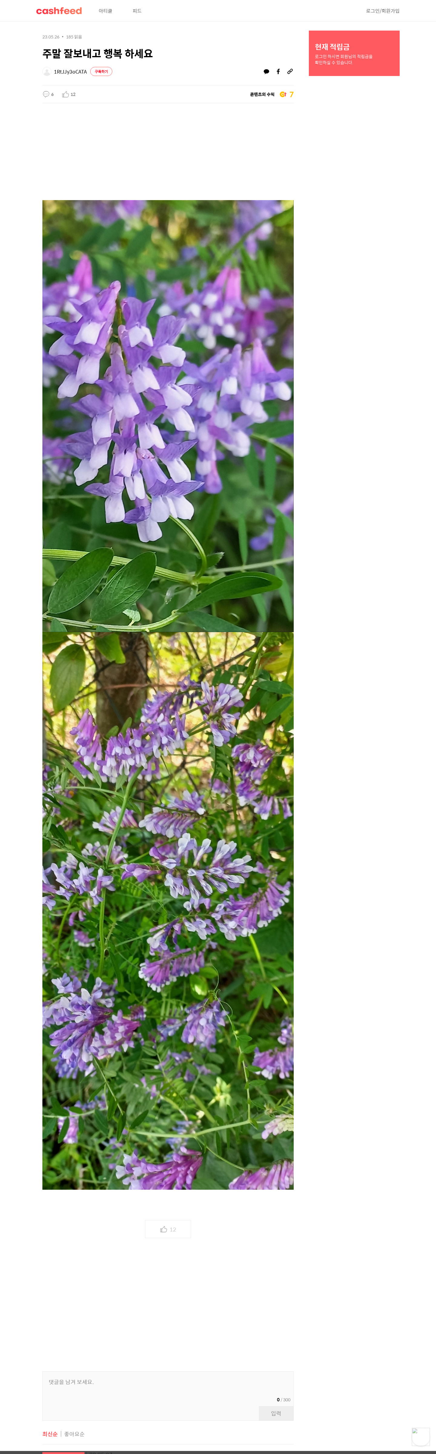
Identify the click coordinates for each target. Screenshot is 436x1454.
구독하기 (101, 71)
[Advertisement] (168, 148)
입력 (276, 1413)
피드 (137, 10)
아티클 (105, 10)
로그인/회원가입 (383, 10)
